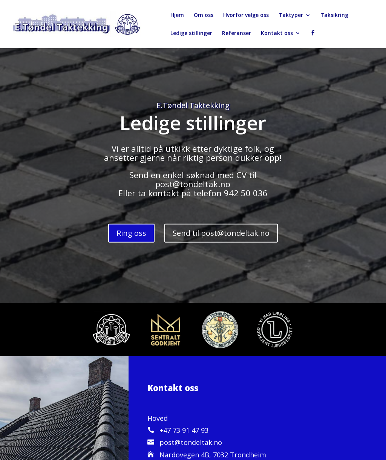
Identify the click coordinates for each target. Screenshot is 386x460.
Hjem (177, 15)
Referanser (236, 34)
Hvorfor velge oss (246, 15)
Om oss (203, 15)
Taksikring (334, 15)
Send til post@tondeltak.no (221, 233)
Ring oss (131, 233)
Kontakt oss (277, 34)
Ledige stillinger (191, 34)
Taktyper (291, 15)
